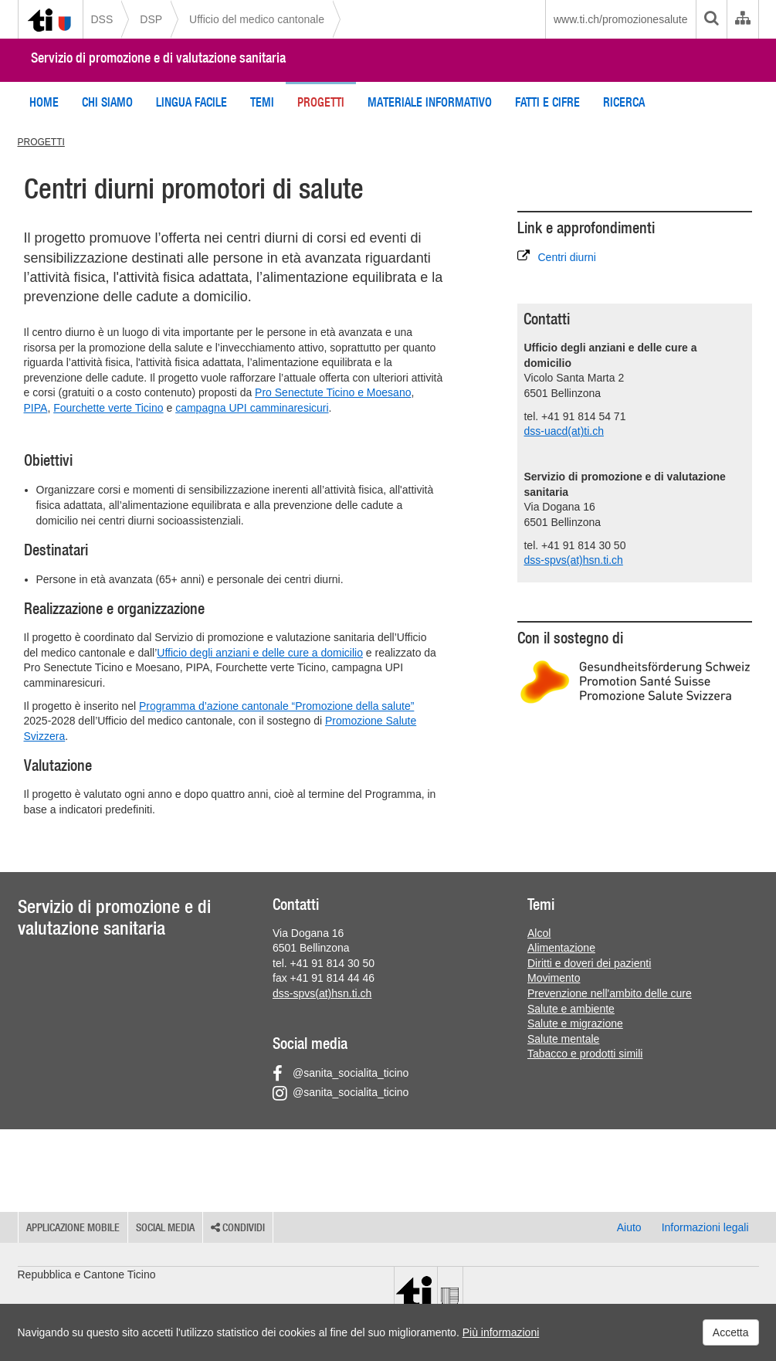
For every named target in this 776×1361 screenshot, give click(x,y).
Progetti (320, 101)
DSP (151, 19)
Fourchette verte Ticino (108, 408)
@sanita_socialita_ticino (340, 1073)
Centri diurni (556, 256)
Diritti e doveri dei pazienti (589, 963)
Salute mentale (563, 1039)
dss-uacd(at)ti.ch (563, 431)
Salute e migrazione (575, 1023)
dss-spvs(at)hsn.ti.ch (573, 560)
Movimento (553, 978)
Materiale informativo (430, 101)
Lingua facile (191, 101)
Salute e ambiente (571, 1009)
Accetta (731, 1332)
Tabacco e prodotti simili (584, 1053)
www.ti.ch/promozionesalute (621, 19)
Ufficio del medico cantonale (256, 19)
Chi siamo (107, 101)
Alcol (539, 933)
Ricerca (624, 101)
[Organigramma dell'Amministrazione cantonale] (742, 19)
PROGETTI (41, 142)
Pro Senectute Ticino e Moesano (333, 392)
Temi (262, 101)
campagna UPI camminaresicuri (251, 408)
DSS (102, 19)
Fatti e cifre (547, 101)
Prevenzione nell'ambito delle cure (609, 993)
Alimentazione (561, 948)
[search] (711, 19)
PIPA (36, 408)
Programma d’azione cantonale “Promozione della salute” (276, 706)
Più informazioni (501, 1332)
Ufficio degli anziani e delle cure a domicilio (260, 653)
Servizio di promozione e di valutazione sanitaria (158, 57)
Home (44, 101)
